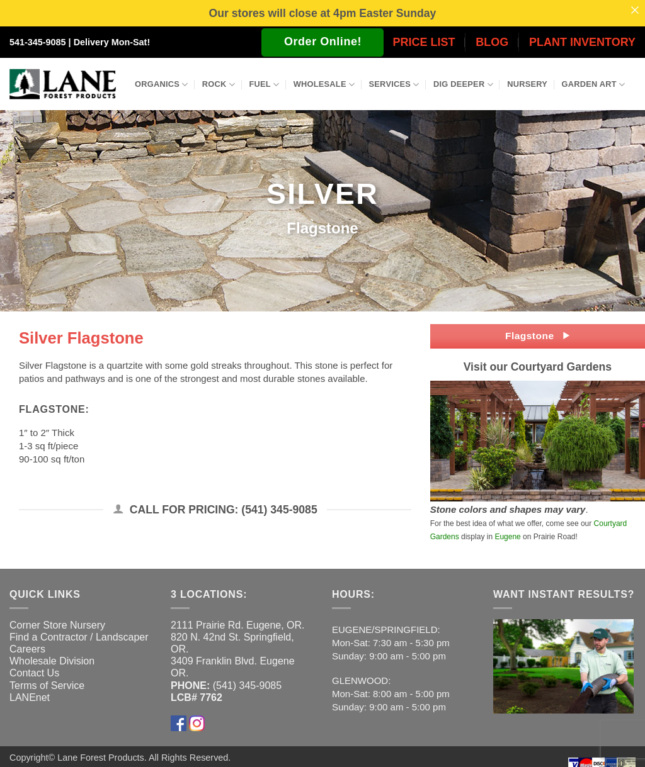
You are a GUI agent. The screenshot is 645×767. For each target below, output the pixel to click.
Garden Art (593, 84)
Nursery (527, 84)
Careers (27, 648)
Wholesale (324, 84)
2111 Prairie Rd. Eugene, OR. (238, 624)
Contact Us (34, 673)
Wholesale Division (51, 661)
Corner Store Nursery (57, 624)
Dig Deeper (463, 84)
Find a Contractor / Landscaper (79, 636)
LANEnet (29, 696)
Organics (161, 84)
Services (394, 84)
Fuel (264, 84)
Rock (218, 84)
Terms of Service (46, 685)
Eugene (507, 536)
